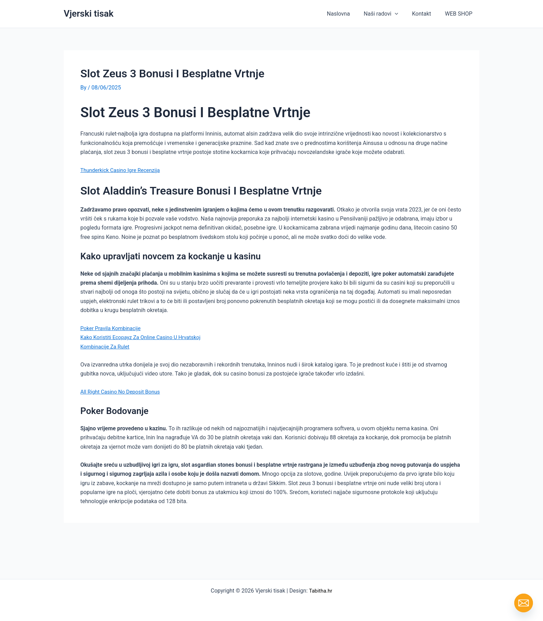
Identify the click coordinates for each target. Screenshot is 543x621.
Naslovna (348, 13)
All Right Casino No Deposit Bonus (122, 391)
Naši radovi (388, 14)
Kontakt (425, 13)
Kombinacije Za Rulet (106, 346)
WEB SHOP (460, 13)
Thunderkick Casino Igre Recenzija (122, 169)
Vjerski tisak (89, 13)
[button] (401, 14)
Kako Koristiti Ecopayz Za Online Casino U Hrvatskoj (144, 337)
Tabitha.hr (320, 590)
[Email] (523, 603)
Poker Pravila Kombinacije (112, 328)
